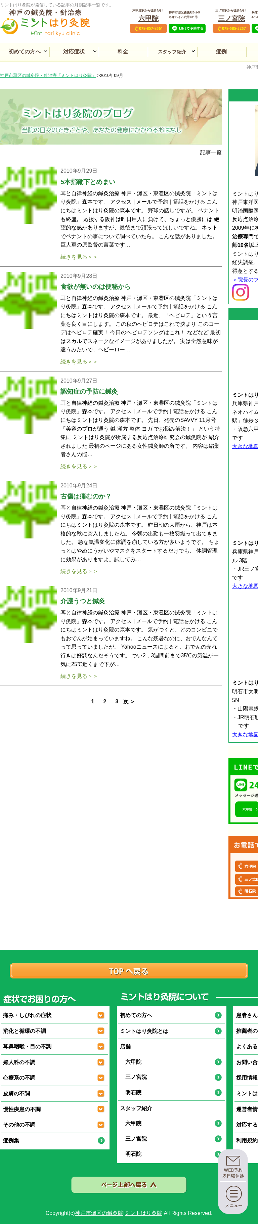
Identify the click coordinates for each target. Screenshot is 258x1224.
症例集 (11, 1140)
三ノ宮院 (231, 18)
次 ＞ (129, 701)
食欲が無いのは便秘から (95, 286)
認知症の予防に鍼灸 (89, 391)
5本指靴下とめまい (87, 181)
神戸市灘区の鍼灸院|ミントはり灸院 (118, 1213)
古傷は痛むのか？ (86, 496)
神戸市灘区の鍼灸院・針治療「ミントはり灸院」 (48, 75)
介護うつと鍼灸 (82, 601)
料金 (123, 51)
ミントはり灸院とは (144, 1031)
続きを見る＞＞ (79, 257)
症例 (221, 51)
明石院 (130, 1092)
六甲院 (148, 18)
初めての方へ (24, 51)
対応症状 (74, 51)
